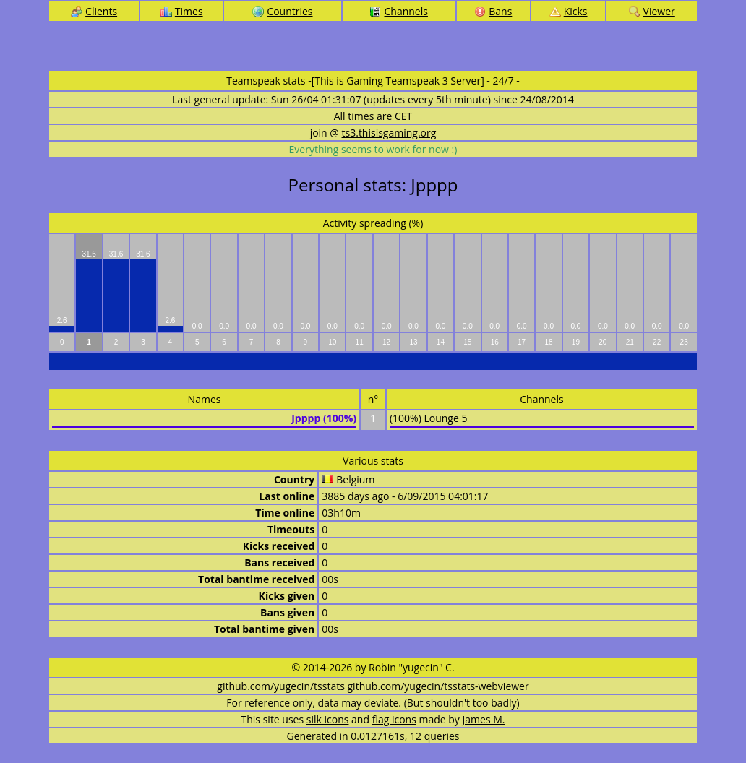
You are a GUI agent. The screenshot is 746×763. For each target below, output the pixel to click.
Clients (94, 11)
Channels (398, 11)
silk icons (327, 719)
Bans (493, 11)
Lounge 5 (445, 418)
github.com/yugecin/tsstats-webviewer (438, 686)
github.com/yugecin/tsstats (281, 686)
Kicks (568, 11)
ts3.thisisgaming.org (389, 132)
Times (181, 11)
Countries (282, 11)
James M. (484, 719)
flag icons (394, 719)
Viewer (652, 11)
